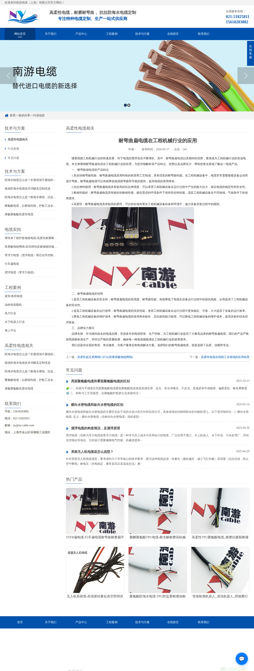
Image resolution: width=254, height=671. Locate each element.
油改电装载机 (13, 304)
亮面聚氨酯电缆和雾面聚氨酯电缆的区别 (98, 381)
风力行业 (10, 313)
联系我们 (203, 33)
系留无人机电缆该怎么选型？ (89, 452)
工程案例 (112, 33)
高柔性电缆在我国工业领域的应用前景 (225, 357)
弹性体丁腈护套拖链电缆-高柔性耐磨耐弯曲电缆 (35, 238)
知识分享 (24, 115)
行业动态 (39, 115)
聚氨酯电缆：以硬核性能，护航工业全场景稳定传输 (37, 205)
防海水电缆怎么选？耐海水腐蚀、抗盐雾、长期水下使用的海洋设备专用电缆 (53, 197)
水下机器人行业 (15, 321)
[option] (127, 77)
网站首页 (20, 33)
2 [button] (129, 106)
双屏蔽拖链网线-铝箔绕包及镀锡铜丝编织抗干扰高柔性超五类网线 (47, 246)
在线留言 (173, 33)
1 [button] (125, 106)
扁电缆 (178, 158)
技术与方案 (142, 33)
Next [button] (245, 77)
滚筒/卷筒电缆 (14, 296)
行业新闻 (13, 148)
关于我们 (50, 33)
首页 (13, 115)
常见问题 (13, 157)
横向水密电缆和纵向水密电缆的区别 (94, 405)
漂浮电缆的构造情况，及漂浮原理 (93, 428)
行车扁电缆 (12, 263)
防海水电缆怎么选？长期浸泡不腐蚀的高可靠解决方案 (39, 180)
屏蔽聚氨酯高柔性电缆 (19, 214)
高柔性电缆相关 (18, 139)
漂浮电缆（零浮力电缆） (20, 272)
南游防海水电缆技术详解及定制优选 (27, 188)
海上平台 (10, 330)
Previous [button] (8, 77)
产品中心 (81, 33)
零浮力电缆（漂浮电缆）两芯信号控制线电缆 (33, 255)
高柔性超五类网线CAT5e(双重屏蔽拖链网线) (105, 357)
